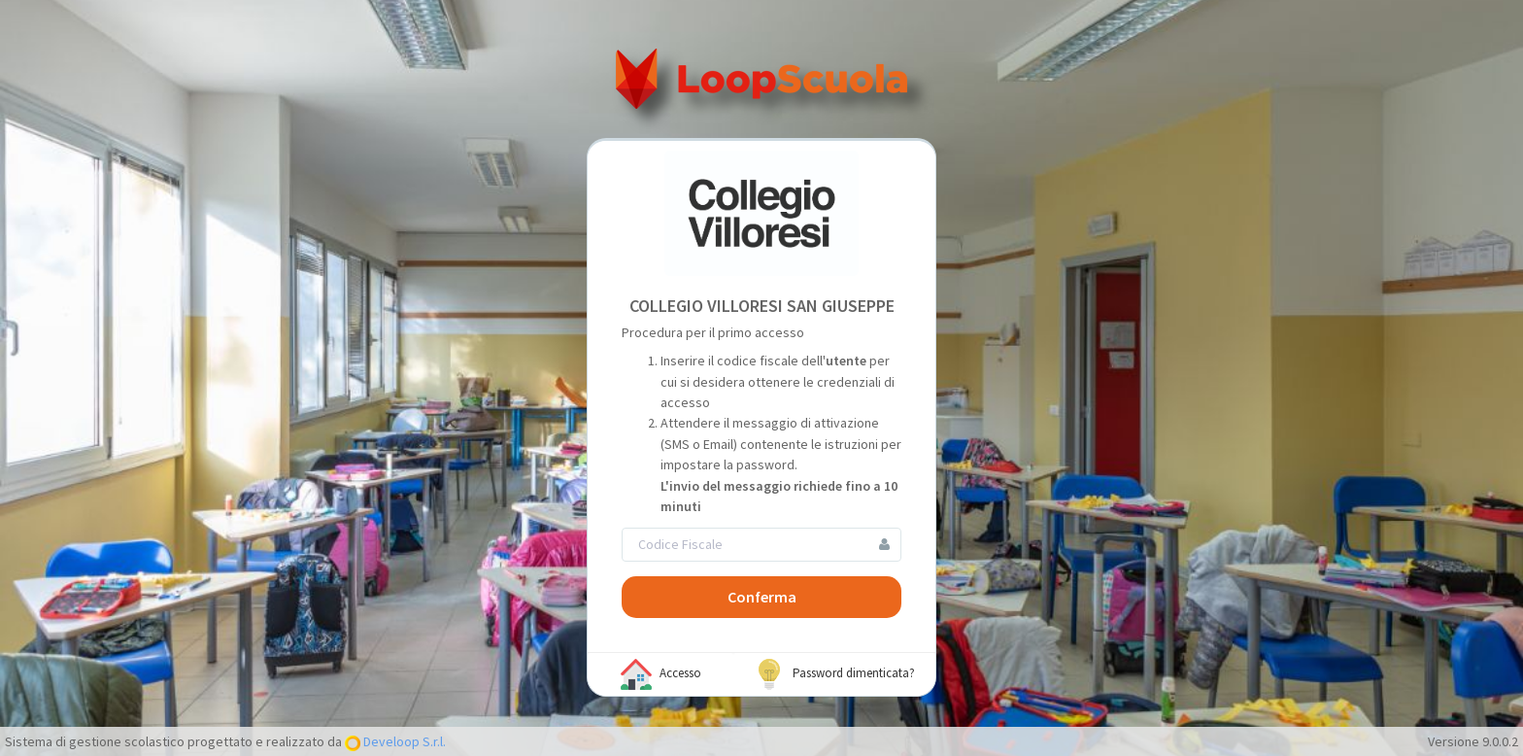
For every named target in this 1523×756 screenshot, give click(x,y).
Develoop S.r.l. (403, 741)
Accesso (661, 674)
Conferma (762, 596)
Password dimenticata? (834, 674)
